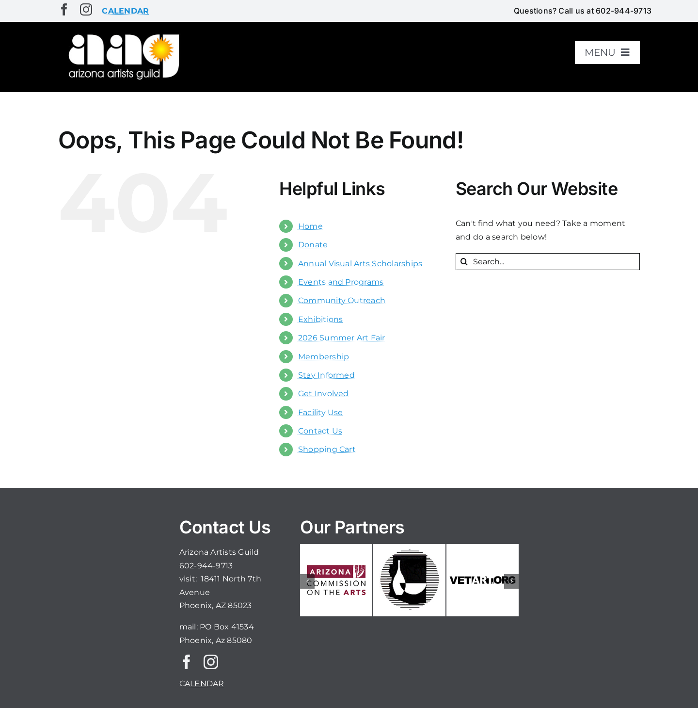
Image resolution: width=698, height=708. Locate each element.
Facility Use (320, 412)
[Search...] (548, 261)
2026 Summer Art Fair (341, 337)
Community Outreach (341, 300)
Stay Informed (326, 375)
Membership (323, 356)
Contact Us (320, 430)
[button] (307, 581)
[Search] (464, 261)
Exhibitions (320, 319)
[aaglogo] (122, 34)
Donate (313, 244)
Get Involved (323, 393)
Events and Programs (341, 282)
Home (310, 226)
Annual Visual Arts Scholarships (360, 263)
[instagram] (86, 9)
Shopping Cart (327, 449)
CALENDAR (201, 683)
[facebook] (64, 9)
